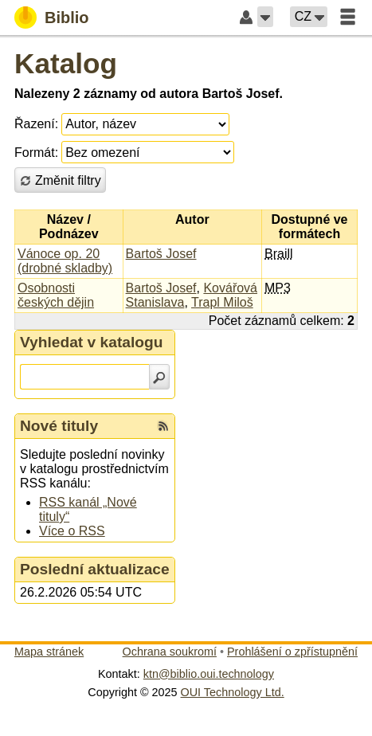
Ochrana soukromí (170, 651)
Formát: (36, 152)
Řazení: (36, 124)
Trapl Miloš (222, 302)
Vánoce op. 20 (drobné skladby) (65, 261)
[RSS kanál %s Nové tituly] (163, 426)
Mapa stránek (49, 651)
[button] (265, 16)
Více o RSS (72, 531)
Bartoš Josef (161, 253)
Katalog (65, 63)
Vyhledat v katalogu (91, 342)
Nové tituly (59, 425)
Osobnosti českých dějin (56, 295)
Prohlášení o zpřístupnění (292, 651)
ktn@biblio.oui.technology (208, 673)
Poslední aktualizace (95, 569)
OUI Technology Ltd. (232, 692)
